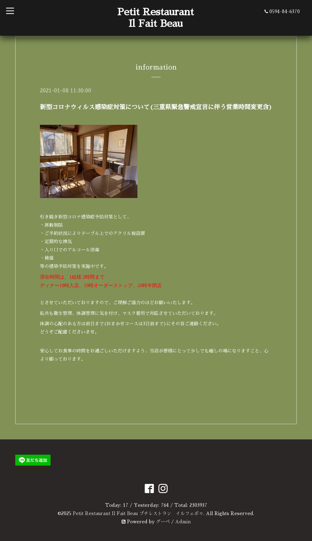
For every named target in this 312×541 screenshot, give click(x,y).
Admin (183, 521)
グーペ (163, 521)
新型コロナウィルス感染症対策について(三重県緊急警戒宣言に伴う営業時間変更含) (156, 107)
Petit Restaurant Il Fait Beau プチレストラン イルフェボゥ (138, 513)
